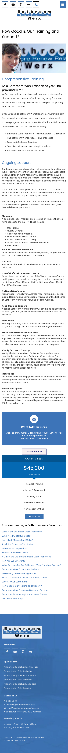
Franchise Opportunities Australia (21, 668)
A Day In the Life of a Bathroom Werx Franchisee (26, 556)
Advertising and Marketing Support (19, 573)
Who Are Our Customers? (15, 581)
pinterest (21, 4)
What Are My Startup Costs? (16, 535)
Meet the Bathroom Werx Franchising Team (24, 577)
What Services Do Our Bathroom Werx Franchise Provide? (31, 565)
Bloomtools (20, 741)
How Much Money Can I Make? (17, 540)
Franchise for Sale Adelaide (17, 689)
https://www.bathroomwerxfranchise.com (25, 709)
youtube (13, 4)
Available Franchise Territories (17, 544)
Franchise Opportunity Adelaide (20, 685)
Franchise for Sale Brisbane (18, 680)
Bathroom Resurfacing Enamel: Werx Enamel (24, 594)
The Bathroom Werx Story (15, 552)
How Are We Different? (13, 560)
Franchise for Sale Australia (18, 672)
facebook (5, 4)
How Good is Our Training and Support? (22, 585)
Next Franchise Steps (12, 598)
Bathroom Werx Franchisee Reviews (20, 569)
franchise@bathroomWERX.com (20, 705)
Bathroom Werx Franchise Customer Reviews (25, 590)
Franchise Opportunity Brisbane (20, 676)
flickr (29, 4)
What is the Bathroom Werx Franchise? (22, 531)
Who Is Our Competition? (14, 548)
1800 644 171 (36, 4)
